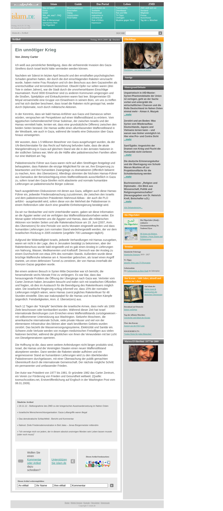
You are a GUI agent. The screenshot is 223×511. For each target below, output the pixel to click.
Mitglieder (144, 13)
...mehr (128, 114)
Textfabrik (95, 11)
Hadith (45, 18)
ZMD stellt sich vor (148, 8)
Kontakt (87, 503)
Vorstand (144, 11)
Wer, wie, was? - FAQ (52, 15)
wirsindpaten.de (98, 8)
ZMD (151, 4)
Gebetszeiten (72, 15)
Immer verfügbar (130, 309)
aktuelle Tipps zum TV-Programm (137, 263)
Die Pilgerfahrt (49, 25)
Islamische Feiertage (132, 254)
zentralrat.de (96, 18)
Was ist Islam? (49, 8)
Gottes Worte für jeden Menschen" (138, 334)
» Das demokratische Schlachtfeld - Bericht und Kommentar (45, 419)
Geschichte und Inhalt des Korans (137, 318)
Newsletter (95, 503)
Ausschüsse (145, 18)
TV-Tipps (120, 15)
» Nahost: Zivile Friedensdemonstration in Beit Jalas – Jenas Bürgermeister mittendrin (57, 425)
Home (67, 503)
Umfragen (120, 18)
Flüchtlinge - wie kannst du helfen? (143, 69)
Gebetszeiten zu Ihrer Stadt (137, 271)
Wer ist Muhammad (51, 20)
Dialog (69, 13)
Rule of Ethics (97, 20)
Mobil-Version (76, 503)
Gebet (45, 13)
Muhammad (96, 13)
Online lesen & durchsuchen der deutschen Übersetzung (153, 292)
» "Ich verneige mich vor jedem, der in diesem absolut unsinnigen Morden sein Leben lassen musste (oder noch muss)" (64, 433)
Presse (143, 15)
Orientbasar (121, 11)
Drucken (114, 39)
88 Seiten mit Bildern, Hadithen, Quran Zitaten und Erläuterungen (151, 236)
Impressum (96, 23)
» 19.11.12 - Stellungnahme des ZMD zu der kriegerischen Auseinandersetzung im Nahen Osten (62, 406)
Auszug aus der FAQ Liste (134, 326)
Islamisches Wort (50, 23)
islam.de (16, 33)
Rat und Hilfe (121, 13)
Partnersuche (121, 8)
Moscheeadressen (75, 8)
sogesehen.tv (97, 15)
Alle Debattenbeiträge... (133, 207)
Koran (45, 11)
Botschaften (72, 11)
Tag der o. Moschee (149, 20)
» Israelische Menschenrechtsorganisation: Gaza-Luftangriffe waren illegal (52, 412)
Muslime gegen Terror (125, 20)
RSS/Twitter (72, 18)
